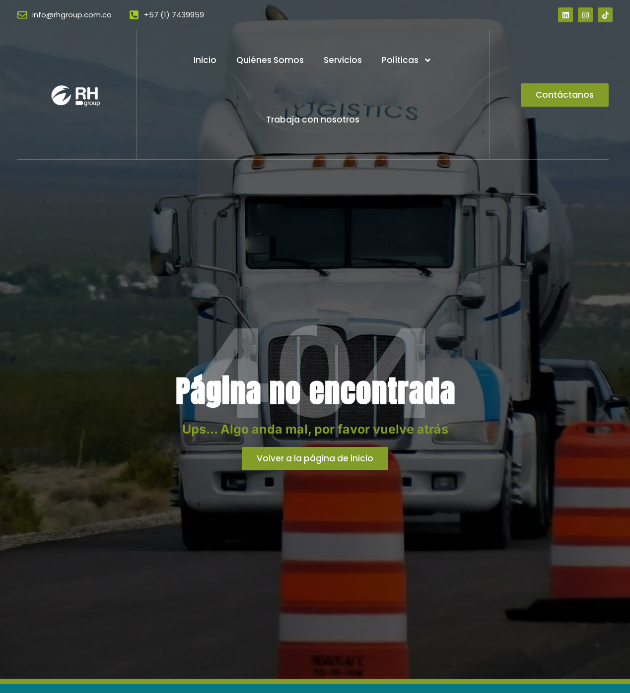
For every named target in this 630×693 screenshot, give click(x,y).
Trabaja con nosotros (312, 120)
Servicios (343, 60)
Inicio (205, 60)
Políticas (407, 60)
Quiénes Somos (270, 60)
